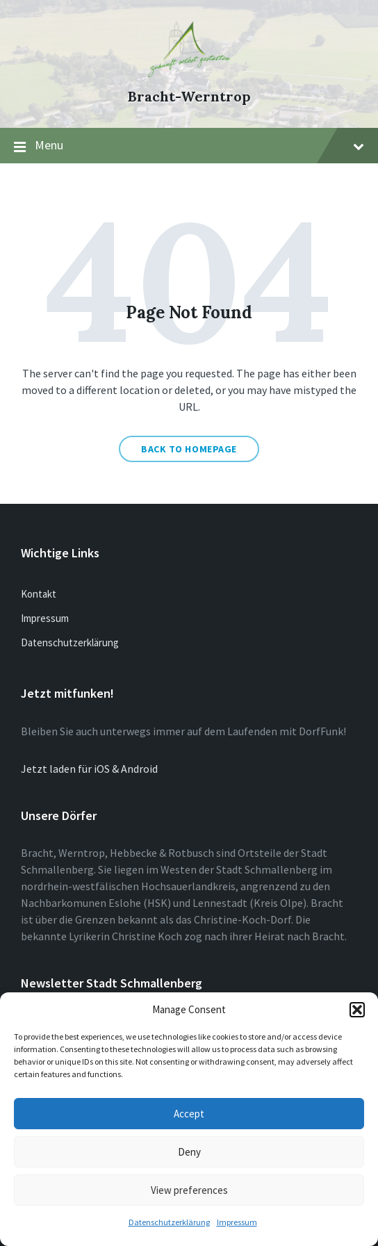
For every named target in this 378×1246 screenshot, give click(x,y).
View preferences (189, 1190)
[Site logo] (189, 73)
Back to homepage (189, 449)
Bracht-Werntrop (189, 96)
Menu (189, 146)
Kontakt (38, 593)
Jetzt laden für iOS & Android (89, 769)
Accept (189, 1113)
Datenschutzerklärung (169, 1222)
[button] (357, 1010)
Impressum (237, 1222)
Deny (189, 1151)
